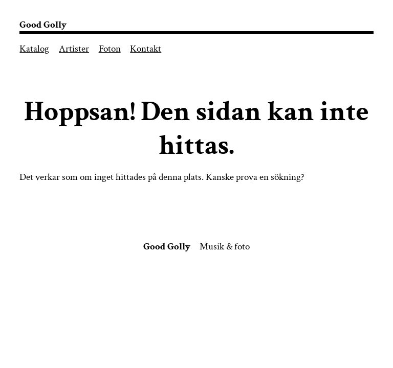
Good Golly (43, 24)
